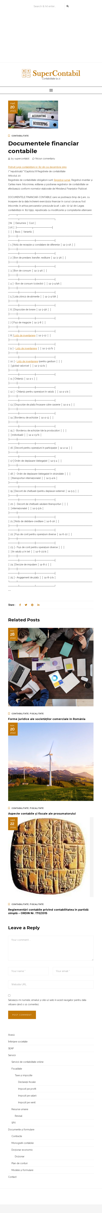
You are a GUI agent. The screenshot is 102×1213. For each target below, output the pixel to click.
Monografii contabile (22, 1143)
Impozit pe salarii (27, 1095)
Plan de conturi (19, 1163)
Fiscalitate (37, 713)
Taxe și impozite (23, 1075)
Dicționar (19, 1156)
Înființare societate (17, 1041)
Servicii (12, 1055)
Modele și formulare (22, 1170)
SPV (13, 1122)
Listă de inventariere (24, 335)
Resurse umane (19, 1109)
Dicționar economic (22, 1150)
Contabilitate (20, 136)
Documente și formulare (21, 1129)
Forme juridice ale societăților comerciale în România (46, 719)
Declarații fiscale (27, 1082)
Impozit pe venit (26, 1102)
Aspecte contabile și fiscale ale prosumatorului (42, 813)
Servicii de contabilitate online (27, 1062)
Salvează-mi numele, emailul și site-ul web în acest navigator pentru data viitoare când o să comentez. (47, 1002)
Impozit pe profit (27, 1088)
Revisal (18, 1116)
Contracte (16, 1136)
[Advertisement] (51, 36)
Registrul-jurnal (62, 180)
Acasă (11, 1034)
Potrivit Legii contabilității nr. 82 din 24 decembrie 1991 (37, 167)
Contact (12, 1177)
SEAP (11, 1048)
